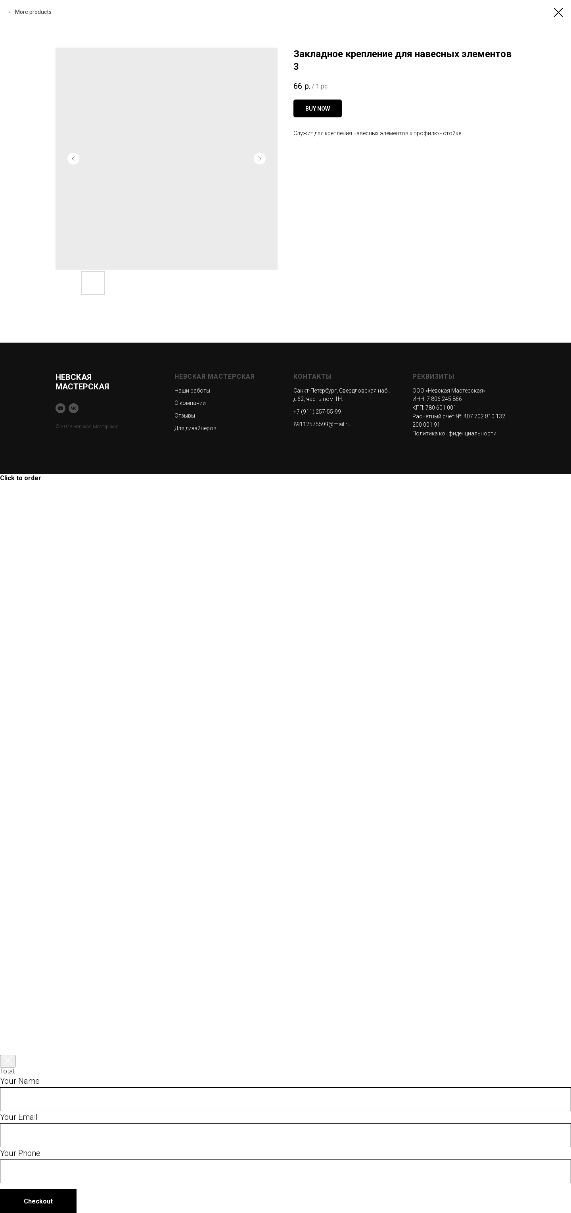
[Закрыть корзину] (7, 1061)
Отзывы (184, 415)
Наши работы (192, 390)
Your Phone (20, 1153)
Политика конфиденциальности (454, 433)
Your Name (20, 1081)
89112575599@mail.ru (322, 424)
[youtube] (60, 408)
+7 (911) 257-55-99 (317, 411)
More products (33, 12)
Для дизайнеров (195, 428)
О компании (190, 403)
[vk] (74, 408)
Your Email (19, 1117)
